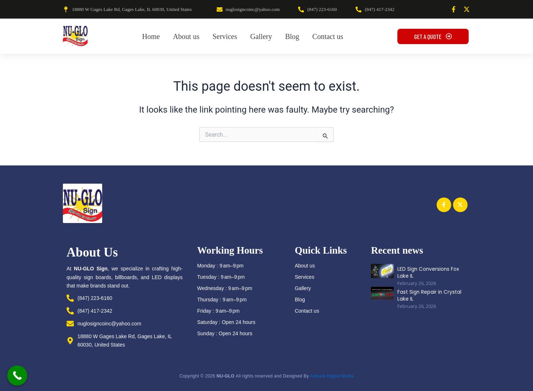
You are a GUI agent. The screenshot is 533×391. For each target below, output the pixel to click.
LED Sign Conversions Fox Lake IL (426, 270)
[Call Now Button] (17, 375)
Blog (300, 299)
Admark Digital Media (331, 376)
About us (305, 266)
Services (304, 277)
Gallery (303, 288)
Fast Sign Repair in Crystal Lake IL (427, 293)
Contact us (307, 311)
